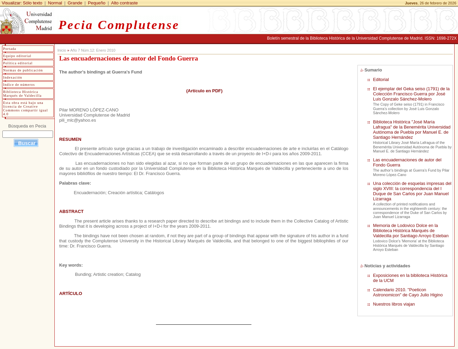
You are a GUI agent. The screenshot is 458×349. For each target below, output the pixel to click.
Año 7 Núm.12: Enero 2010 (92, 50)
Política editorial (17, 63)
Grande (75, 2)
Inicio (61, 50)
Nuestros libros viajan (394, 304)
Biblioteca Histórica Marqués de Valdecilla (22, 93)
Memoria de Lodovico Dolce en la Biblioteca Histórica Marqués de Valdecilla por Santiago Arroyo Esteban (411, 230)
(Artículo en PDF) (204, 90)
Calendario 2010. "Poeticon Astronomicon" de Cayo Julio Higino (408, 292)
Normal (55, 2)
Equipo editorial (17, 56)
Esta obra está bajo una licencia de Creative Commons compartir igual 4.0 (25, 108)
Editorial (381, 79)
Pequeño (96, 2)
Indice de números (19, 84)
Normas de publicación (23, 70)
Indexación (12, 77)
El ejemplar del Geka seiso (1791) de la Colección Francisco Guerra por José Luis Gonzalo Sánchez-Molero (411, 94)
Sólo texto (32, 2)
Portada (9, 49)
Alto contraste (124, 2)
